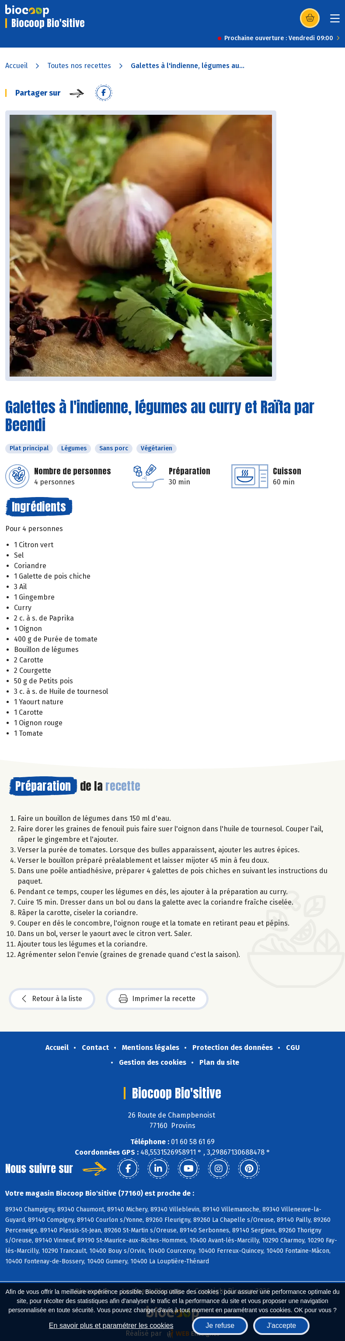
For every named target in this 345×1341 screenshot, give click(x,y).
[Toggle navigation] (335, 21)
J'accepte (281, 1325)
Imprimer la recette (157, 999)
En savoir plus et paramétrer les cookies (111, 1325)
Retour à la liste (52, 999)
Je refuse (220, 1325)
